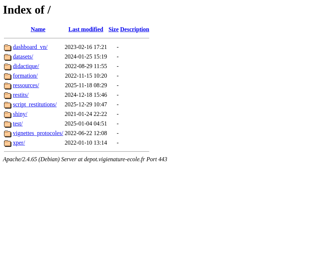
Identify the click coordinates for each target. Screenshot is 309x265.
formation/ (25, 76)
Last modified (85, 29)
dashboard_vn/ (30, 47)
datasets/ (23, 56)
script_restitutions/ (35, 104)
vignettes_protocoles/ (38, 133)
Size (114, 29)
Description (134, 29)
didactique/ (26, 66)
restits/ (21, 95)
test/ (18, 123)
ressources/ (26, 85)
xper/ (19, 142)
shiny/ (20, 114)
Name (38, 29)
